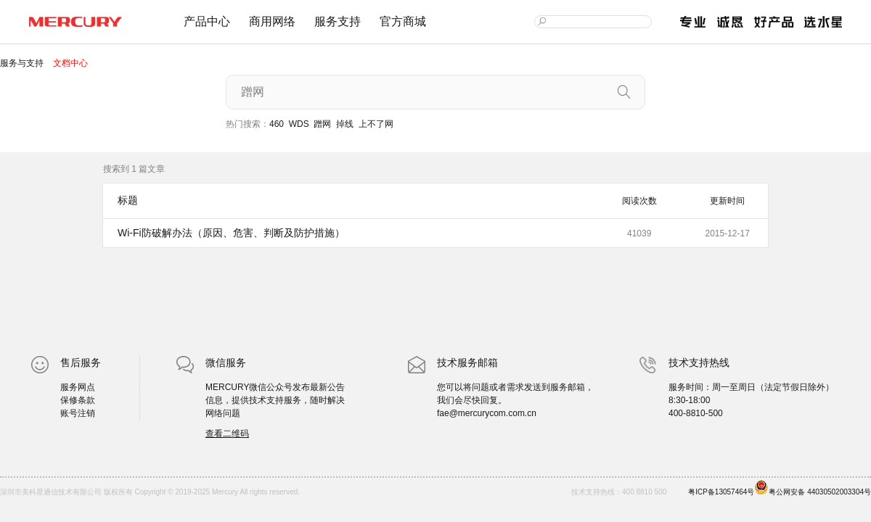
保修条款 (77, 400)
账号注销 (77, 413)
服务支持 (337, 21)
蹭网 (322, 124)
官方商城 (403, 21)
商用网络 (272, 21)
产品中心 (207, 21)
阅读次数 (639, 201)
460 (276, 124)
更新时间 (727, 201)
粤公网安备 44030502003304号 (812, 488)
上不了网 (376, 124)
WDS (299, 124)
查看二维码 (227, 433)
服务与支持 (23, 63)
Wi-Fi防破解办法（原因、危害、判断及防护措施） (231, 233)
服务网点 (77, 387)
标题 (128, 200)
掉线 (344, 124)
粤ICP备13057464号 (721, 492)
